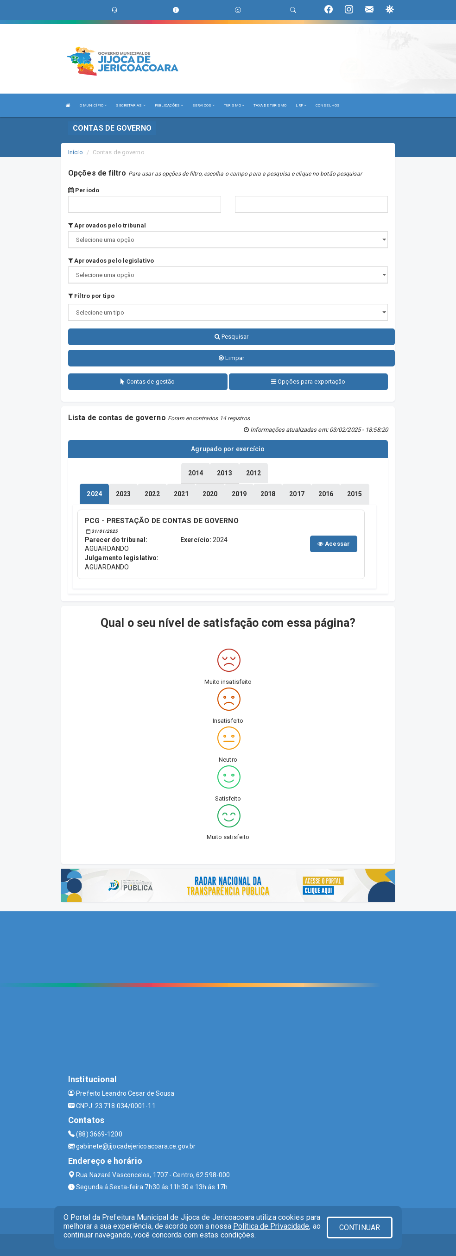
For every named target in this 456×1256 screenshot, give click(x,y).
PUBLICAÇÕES (169, 105)
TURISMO (234, 105)
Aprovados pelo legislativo (111, 260)
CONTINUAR (359, 1227)
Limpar (231, 357)
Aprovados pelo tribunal (107, 225)
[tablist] (94, 493)
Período (83, 190)
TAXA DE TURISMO (270, 105)
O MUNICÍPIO (93, 105)
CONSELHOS (328, 105)
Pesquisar (231, 336)
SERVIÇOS (203, 105)
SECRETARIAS (130, 105)
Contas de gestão (147, 381)
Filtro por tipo (91, 295)
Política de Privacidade (271, 1226)
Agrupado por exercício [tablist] (228, 449)
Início (75, 152)
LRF (301, 105)
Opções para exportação (308, 381)
